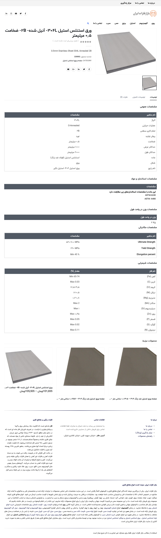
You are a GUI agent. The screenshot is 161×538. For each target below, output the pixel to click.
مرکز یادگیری (126, 3)
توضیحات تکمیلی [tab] (138, 97)
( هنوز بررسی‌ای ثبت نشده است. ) (66, 41)
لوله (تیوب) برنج (33, 514)
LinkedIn (78, 69)
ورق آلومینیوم (36, 508)
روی (153, 23)
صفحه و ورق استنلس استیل (72, 61)
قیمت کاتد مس (79, 511)
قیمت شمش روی (35, 504)
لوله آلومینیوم (24, 508)
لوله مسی (89, 511)
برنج (124, 23)
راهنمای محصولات (145, 436)
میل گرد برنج (45, 514)
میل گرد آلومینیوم (10, 508)
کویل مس (38, 511)
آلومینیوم (143, 23)
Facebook (89, 69)
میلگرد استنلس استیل (115, 518)
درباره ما (151, 3)
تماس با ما (139, 3)
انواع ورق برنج (56, 514)
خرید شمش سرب (108, 514)
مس (116, 23)
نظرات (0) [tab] (124, 97)
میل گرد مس (48, 511)
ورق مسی (57, 511)
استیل (132, 23)
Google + (73, 69)
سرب (108, 23)
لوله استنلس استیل (149, 518)
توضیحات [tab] (153, 97)
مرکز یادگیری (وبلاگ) (144, 432)
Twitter (84, 69)
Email (68, 69)
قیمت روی (48, 504)
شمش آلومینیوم (110, 508)
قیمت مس (107, 511)
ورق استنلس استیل (132, 518)
